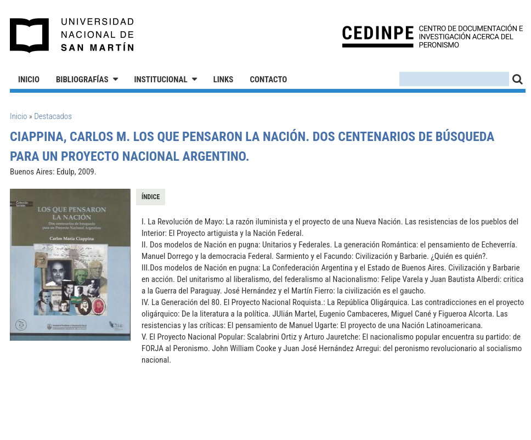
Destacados (53, 116)
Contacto (268, 79)
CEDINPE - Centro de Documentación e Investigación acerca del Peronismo (432, 36)
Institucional (161, 79)
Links (223, 79)
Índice (151, 197)
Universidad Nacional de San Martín (72, 35)
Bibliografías (82, 79)
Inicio (28, 79)
